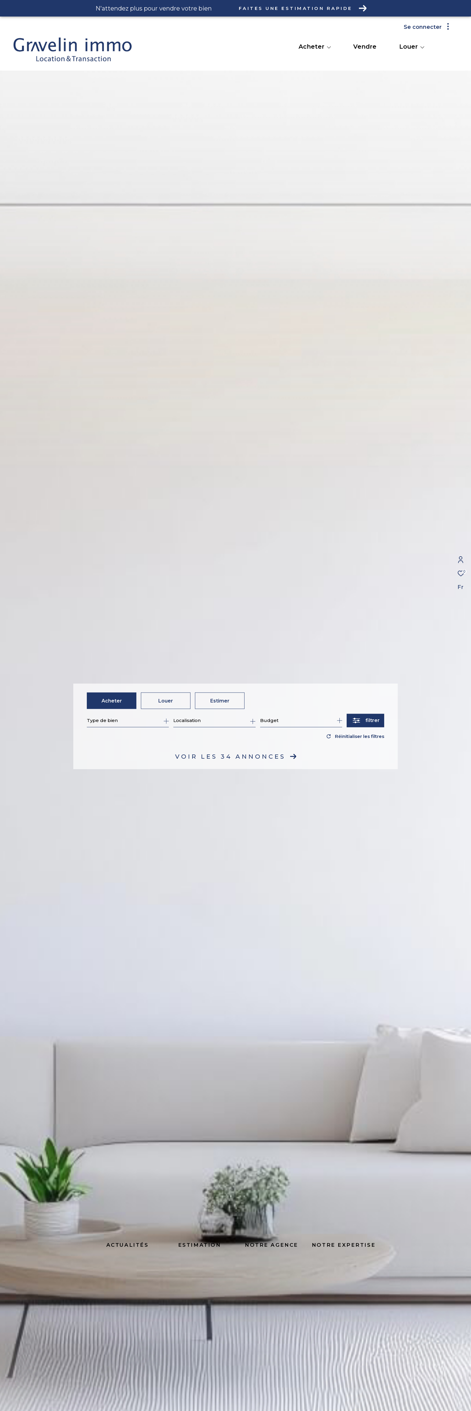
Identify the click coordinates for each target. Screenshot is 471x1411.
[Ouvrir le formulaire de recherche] (365, 720)
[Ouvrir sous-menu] (329, 47)
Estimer (219, 700)
